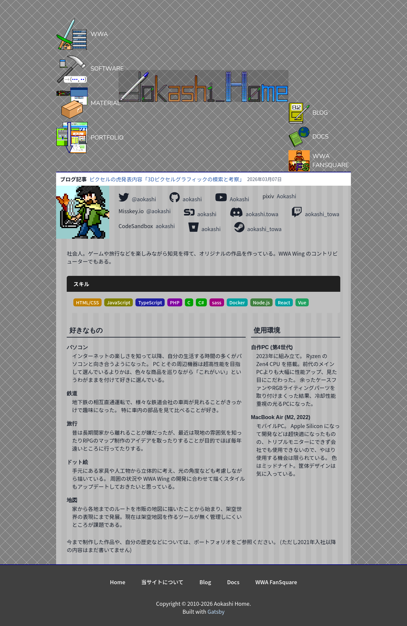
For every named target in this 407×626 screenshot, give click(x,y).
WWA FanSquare (276, 582)
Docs (233, 582)
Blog (205, 582)
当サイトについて (162, 582)
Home (117, 582)
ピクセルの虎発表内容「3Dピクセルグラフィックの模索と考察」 (167, 179)
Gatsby (215, 611)
